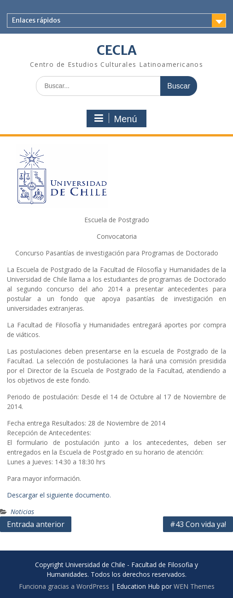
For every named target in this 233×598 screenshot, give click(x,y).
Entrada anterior (35, 524)
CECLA (117, 50)
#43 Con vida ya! (198, 524)
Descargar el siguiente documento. (59, 495)
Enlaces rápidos (36, 20)
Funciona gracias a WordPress (64, 586)
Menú (115, 118)
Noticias (22, 511)
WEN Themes (194, 586)
